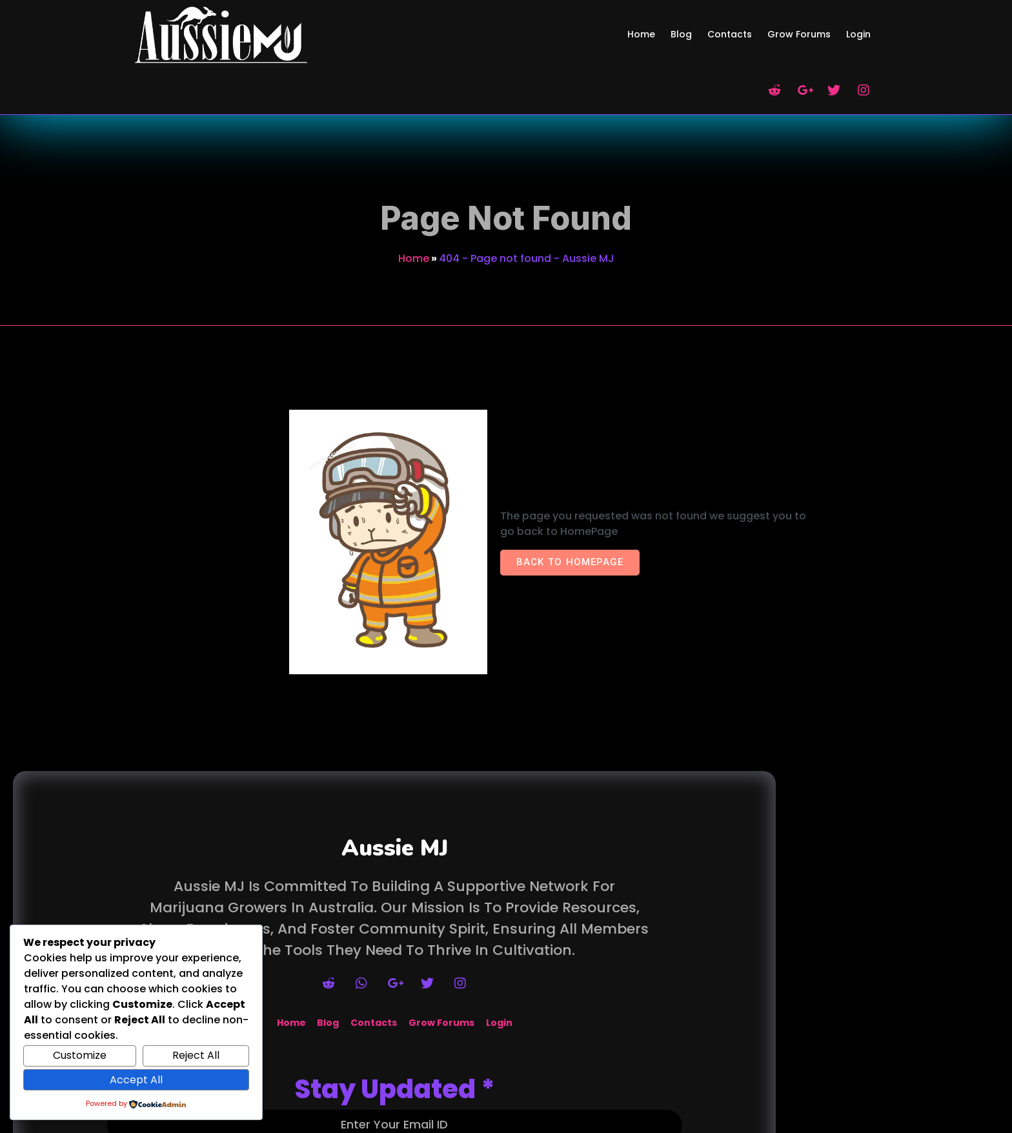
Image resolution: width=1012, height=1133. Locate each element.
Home (413, 189)
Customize (79, 1055)
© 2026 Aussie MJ (506, 1125)
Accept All (136, 1079)
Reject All (195, 1055)
